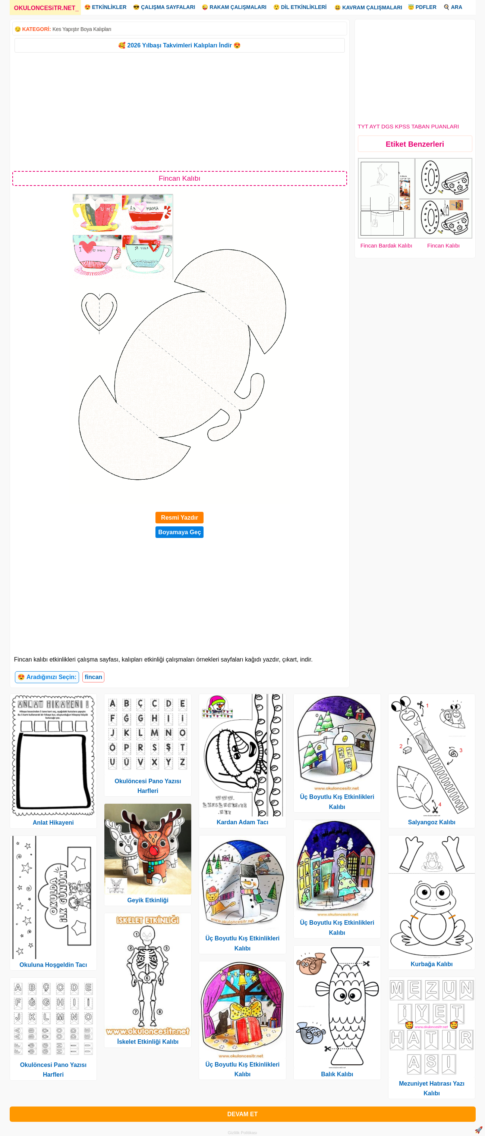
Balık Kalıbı (337, 1074)
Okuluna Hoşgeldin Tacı (53, 965)
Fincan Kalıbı (443, 245)
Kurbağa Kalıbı (432, 964)
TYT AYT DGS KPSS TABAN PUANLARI (408, 126)
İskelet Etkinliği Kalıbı (148, 1042)
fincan (93, 677)
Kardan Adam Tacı (242, 822)
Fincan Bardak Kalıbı (386, 245)
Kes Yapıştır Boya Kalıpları (82, 29)
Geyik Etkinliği (148, 900)
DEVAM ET (242, 1114)
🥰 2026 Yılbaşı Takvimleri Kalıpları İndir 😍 (179, 45)
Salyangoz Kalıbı (432, 822)
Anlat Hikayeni (53, 822)
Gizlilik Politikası (242, 1132)
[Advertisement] (180, 111)
